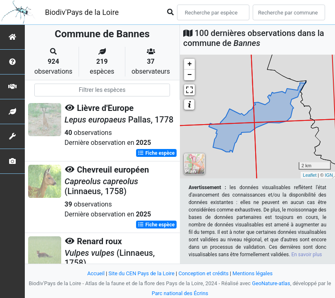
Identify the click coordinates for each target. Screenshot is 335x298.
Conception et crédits (203, 273)
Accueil (96, 273)
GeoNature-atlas (271, 283)
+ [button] (189, 64)
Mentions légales (252, 273)
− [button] (189, 75)
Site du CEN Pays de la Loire (141, 273)
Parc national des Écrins (180, 293)
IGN (329, 175)
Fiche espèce (156, 153)
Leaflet (309, 175)
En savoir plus (306, 254)
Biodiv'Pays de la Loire (82, 12)
